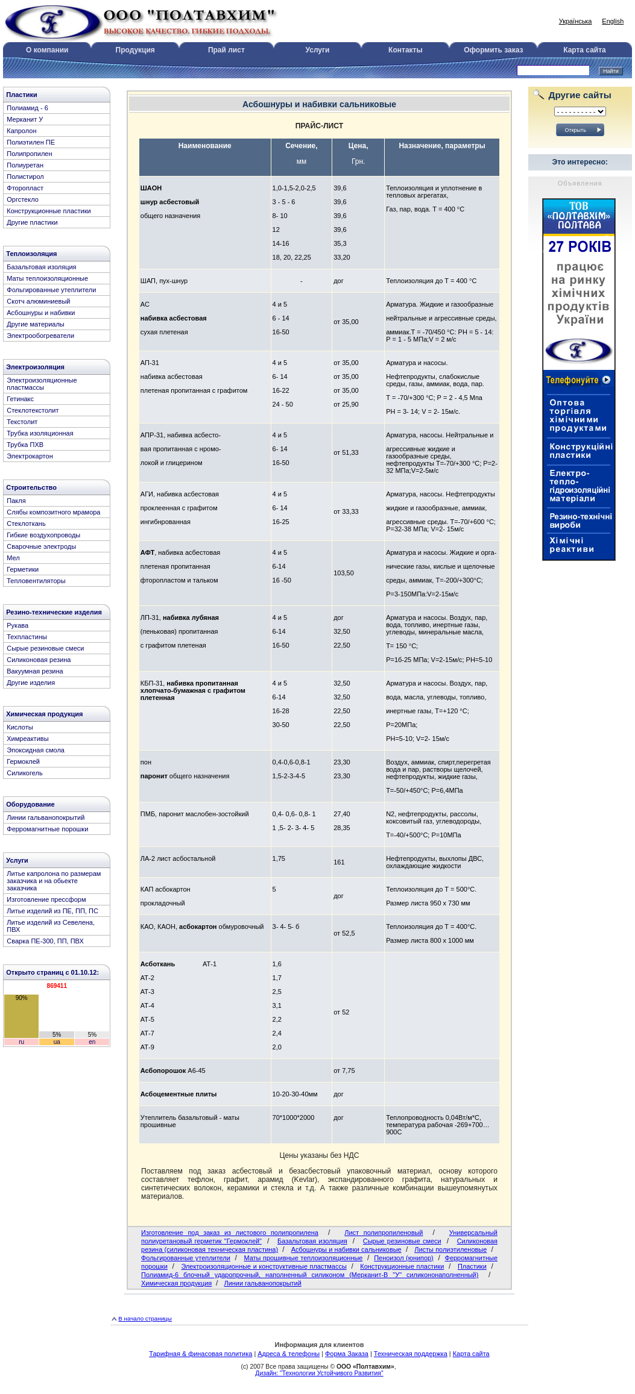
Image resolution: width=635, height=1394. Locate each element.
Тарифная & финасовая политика (200, 1353)
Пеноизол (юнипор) (404, 1257)
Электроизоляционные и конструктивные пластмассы (263, 1266)
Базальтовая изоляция (312, 1241)
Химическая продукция (176, 1283)
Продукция (135, 50)
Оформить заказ (493, 50)
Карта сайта (584, 50)
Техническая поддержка (410, 1353)
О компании (47, 50)
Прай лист (226, 50)
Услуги (318, 50)
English (613, 21)
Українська (575, 21)
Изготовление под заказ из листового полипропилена (229, 1232)
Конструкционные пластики (402, 1266)
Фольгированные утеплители (185, 1257)
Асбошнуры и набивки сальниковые (346, 1249)
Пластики (472, 1266)
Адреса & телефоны (288, 1353)
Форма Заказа (346, 1353)
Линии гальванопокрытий (262, 1283)
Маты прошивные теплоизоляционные (303, 1257)
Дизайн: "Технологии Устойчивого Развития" (319, 1373)
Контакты (405, 50)
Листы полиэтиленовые (450, 1249)
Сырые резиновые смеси (402, 1241)
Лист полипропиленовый (383, 1232)
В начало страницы (145, 1318)
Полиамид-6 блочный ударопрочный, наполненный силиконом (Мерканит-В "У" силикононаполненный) (309, 1274)
